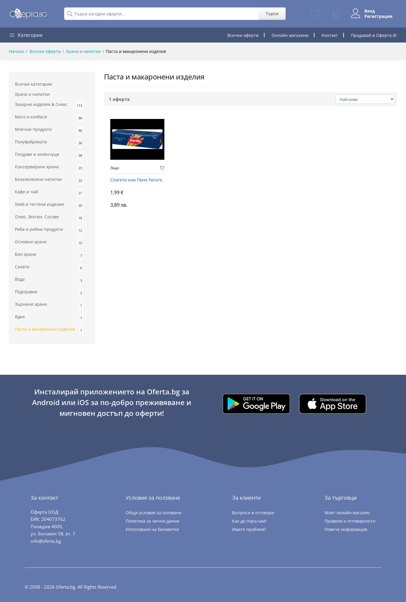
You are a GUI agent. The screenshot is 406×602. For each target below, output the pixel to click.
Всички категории (33, 84)
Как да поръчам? (249, 521)
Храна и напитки (83, 51)
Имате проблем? (249, 529)
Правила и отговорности (350, 521)
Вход (369, 11)
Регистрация (378, 16)
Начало (16, 51)
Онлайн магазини (290, 35)
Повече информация (346, 529)
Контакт (330, 35)
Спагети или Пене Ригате (136, 180)
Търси (272, 13)
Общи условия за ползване (154, 512)
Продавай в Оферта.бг (374, 35)
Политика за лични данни (152, 521)
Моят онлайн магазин (347, 512)
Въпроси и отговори (253, 512)
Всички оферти (243, 35)
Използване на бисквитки (152, 529)
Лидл (114, 168)
